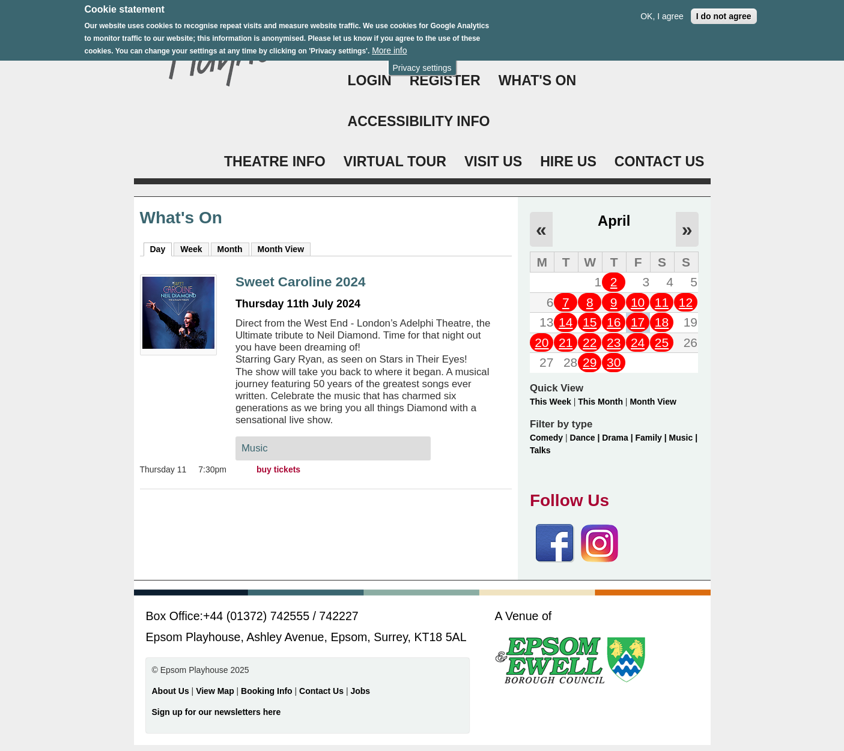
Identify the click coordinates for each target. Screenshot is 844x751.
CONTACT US (660, 161)
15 (590, 322)
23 (614, 342)
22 (590, 342)
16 (614, 322)
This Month (600, 401)
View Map (216, 691)
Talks (540, 450)
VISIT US (493, 161)
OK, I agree (662, 13)
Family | (652, 437)
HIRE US (568, 161)
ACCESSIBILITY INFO (419, 121)
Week (191, 249)
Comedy (546, 437)
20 (541, 342)
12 (686, 302)
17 (638, 322)
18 (662, 322)
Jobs (360, 691)
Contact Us (322, 691)
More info (389, 47)
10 (638, 302)
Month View (281, 249)
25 (662, 342)
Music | (683, 437)
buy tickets (278, 469)
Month (230, 249)
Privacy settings (421, 65)
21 (565, 342)
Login (370, 80)
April (614, 221)
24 (638, 342)
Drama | (618, 437)
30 (614, 362)
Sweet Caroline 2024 (300, 281)
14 (565, 322)
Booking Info (267, 691)
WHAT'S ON (538, 80)
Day (161, 248)
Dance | (586, 437)
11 (662, 302)
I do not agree (723, 13)
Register (445, 80)
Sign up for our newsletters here (216, 712)
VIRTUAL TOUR (395, 161)
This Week (550, 401)
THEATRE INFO (275, 161)
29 (590, 362)
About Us (170, 691)
